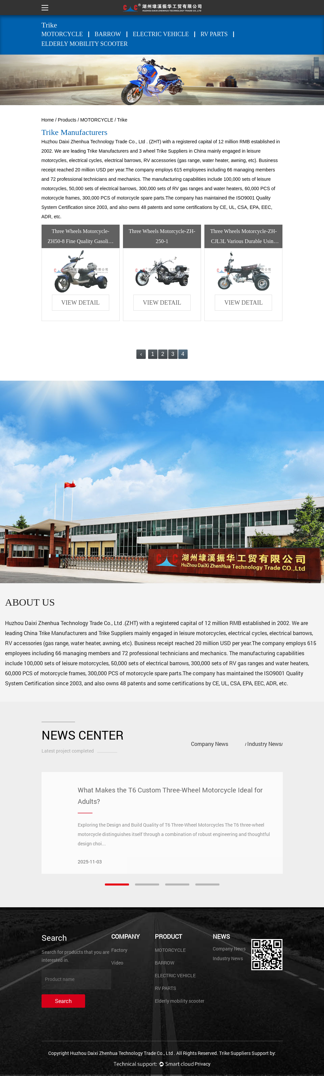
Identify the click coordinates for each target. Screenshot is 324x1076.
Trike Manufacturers (108, 151)
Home (48, 120)
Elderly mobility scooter (85, 44)
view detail (80, 302)
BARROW (107, 34)
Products (67, 120)
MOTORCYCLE (62, 34)
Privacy (202, 1064)
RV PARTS (214, 34)
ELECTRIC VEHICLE (161, 34)
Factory (119, 950)
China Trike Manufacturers (55, 632)
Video (117, 962)
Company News (209, 743)
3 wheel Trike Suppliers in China (172, 151)
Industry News (264, 743)
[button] (117, 884)
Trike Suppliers (116, 632)
